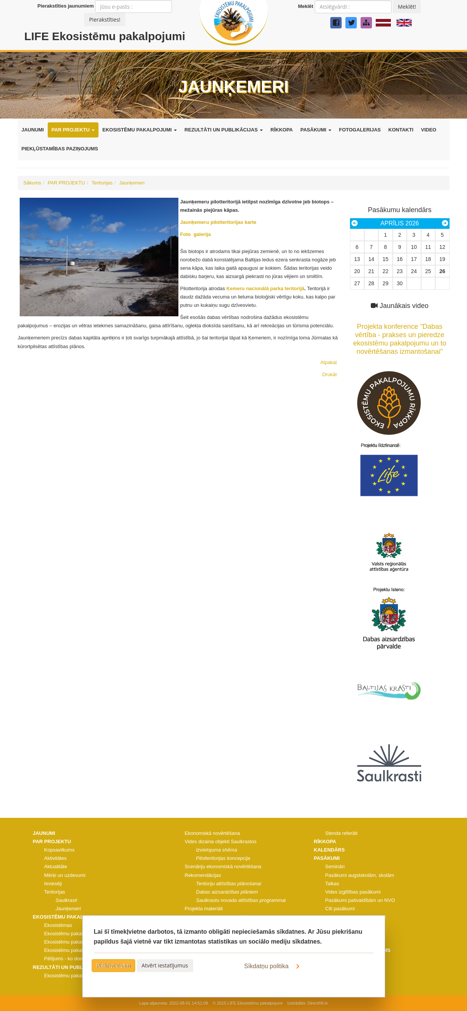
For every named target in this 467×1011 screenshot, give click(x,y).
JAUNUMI (33, 130)
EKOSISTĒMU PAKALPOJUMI (139, 130)
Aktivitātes (55, 858)
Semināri (335, 866)
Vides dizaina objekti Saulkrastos (221, 841)
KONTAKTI (400, 130)
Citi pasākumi (340, 908)
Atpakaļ (328, 362)
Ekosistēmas (58, 925)
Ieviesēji (53, 883)
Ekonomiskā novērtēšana (212, 833)
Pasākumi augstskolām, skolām (359, 875)
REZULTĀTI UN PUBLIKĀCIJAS (223, 130)
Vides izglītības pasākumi (353, 892)
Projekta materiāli (204, 908)
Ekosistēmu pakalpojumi (70, 933)
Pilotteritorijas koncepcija (223, 858)
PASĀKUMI (315, 130)
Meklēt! (407, 6)
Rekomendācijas (203, 875)
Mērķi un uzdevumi (65, 875)
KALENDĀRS (329, 850)
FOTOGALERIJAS (360, 130)
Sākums (32, 183)
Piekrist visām (114, 965)
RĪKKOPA (281, 130)
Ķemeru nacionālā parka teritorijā (265, 288)
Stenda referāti (341, 833)
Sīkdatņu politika (273, 966)
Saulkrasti (66, 900)
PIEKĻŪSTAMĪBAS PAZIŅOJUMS (60, 149)
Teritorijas (102, 183)
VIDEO (428, 130)
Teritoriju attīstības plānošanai (228, 883)
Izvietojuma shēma (216, 850)
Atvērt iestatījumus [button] (165, 965)
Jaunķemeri (132, 183)
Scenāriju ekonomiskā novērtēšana (223, 866)
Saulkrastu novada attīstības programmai (241, 900)
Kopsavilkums (59, 850)
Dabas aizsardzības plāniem (227, 892)
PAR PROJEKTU (73, 130)
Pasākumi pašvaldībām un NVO (360, 900)
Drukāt (329, 374)
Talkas (332, 883)
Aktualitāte (55, 866)
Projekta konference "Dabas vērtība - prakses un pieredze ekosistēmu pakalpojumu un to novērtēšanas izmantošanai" (400, 334)
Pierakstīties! (104, 19)
